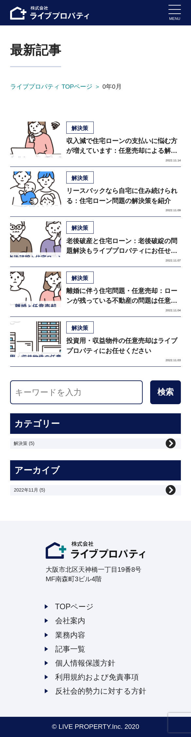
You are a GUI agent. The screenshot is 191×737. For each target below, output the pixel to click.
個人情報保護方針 (85, 663)
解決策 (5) (24, 443)
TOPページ (74, 606)
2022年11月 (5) (29, 490)
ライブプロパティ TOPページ (51, 86)
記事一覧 (70, 649)
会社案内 (70, 620)
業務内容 (70, 635)
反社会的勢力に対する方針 (100, 691)
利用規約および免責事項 (97, 677)
